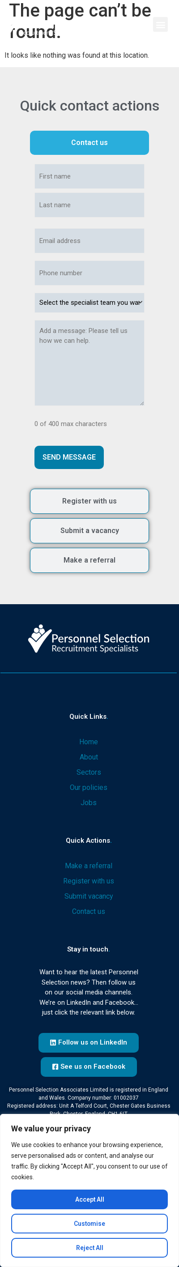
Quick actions (89, 840)
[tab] (89, 143)
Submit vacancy (88, 896)
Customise (89, 1223)
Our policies (88, 787)
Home (88, 742)
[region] (89, 1190)
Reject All (89, 1247)
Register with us (88, 881)
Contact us (88, 911)
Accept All (89, 1199)
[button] (160, 24)
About (89, 757)
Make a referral (88, 866)
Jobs (89, 802)
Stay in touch (88, 949)
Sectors (89, 772)
